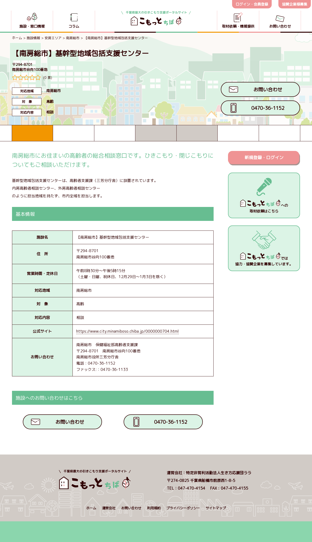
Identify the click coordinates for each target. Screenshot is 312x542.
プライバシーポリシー (183, 508)
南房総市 (72, 38)
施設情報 (33, 38)
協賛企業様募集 (294, 4)
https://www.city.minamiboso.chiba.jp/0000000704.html (127, 331)
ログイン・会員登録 (252, 4)
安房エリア (53, 38)
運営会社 (108, 508)
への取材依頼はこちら (264, 206)
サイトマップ (216, 508)
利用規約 (154, 508)
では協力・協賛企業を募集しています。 (264, 259)
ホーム (17, 37)
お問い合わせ (131, 508)
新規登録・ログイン (264, 158)
